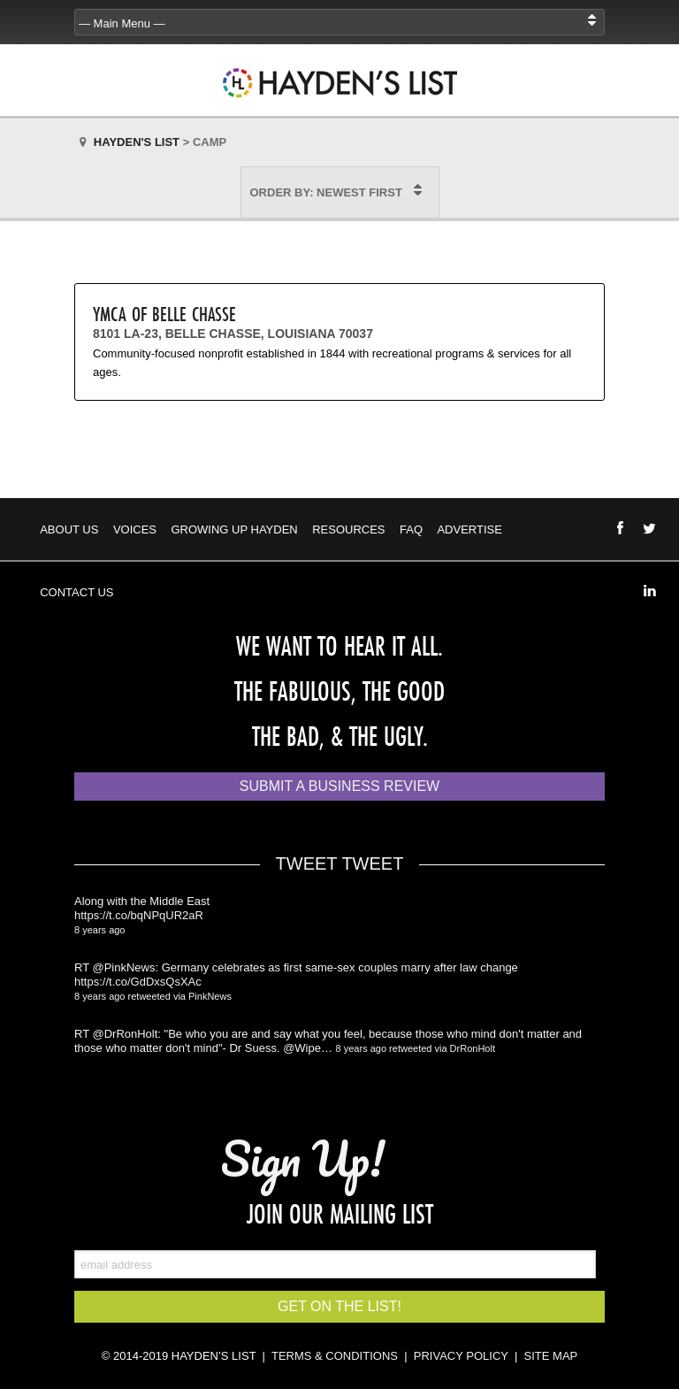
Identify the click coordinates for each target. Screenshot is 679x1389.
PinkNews (210, 996)
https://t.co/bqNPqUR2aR (138, 915)
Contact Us (76, 592)
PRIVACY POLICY (461, 1355)
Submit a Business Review (339, 786)
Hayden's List (136, 142)
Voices (134, 529)
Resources (348, 529)
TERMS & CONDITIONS (334, 1355)
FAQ (411, 529)
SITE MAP (551, 1355)
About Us (69, 529)
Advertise (469, 529)
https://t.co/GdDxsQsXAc (138, 981)
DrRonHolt (472, 1048)
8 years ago (99, 930)
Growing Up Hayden (234, 529)
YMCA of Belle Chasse (164, 313)
